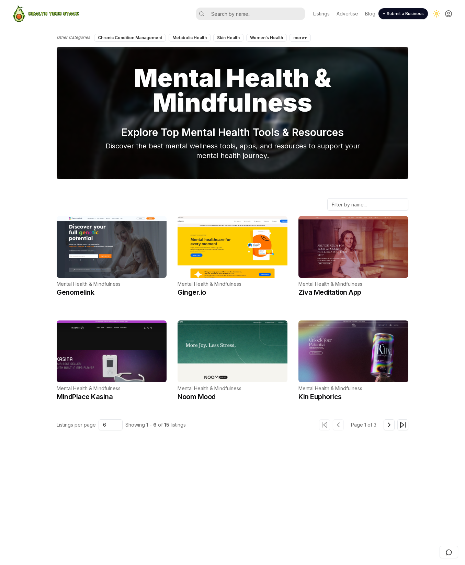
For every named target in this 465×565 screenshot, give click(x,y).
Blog (370, 13)
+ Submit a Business (403, 13)
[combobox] (111, 424)
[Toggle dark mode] (436, 14)
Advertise (347, 13)
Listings (321, 13)
